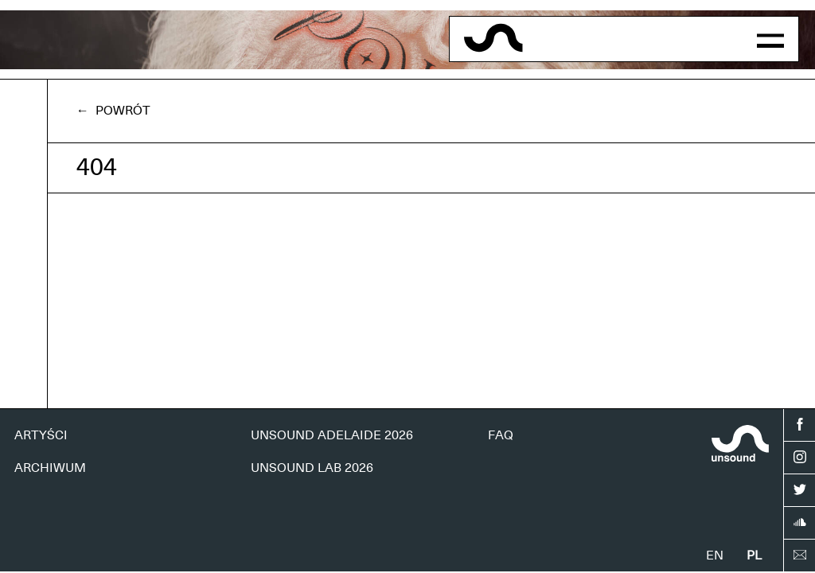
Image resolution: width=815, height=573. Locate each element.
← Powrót (113, 110)
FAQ (500, 435)
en (714, 555)
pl (754, 555)
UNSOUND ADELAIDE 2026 (332, 435)
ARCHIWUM (50, 468)
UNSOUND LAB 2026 (312, 468)
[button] (770, 39)
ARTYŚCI (41, 435)
